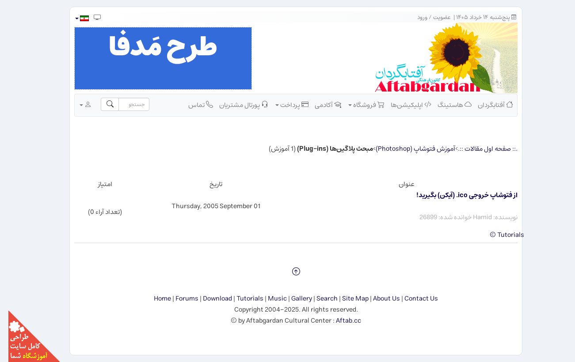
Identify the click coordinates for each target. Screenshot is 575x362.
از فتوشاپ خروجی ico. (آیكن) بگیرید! (458, 195)
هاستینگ (446, 105)
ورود (414, 17)
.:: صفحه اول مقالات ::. (479, 149)
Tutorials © (498, 235)
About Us (378, 299)
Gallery (293, 299)
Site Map (347, 299)
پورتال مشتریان (235, 105)
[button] (73, 18)
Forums (178, 299)
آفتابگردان (487, 105)
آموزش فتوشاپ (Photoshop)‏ (407, 149)
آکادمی (319, 105)
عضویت (433, 17)
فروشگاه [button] (358, 105)
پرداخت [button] (283, 105)
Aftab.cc (340, 321)
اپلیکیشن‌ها (402, 105)
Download (209, 299)
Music (268, 299)
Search (318, 299)
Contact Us (413, 299)
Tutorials (241, 299)
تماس (192, 105)
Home (154, 299)
